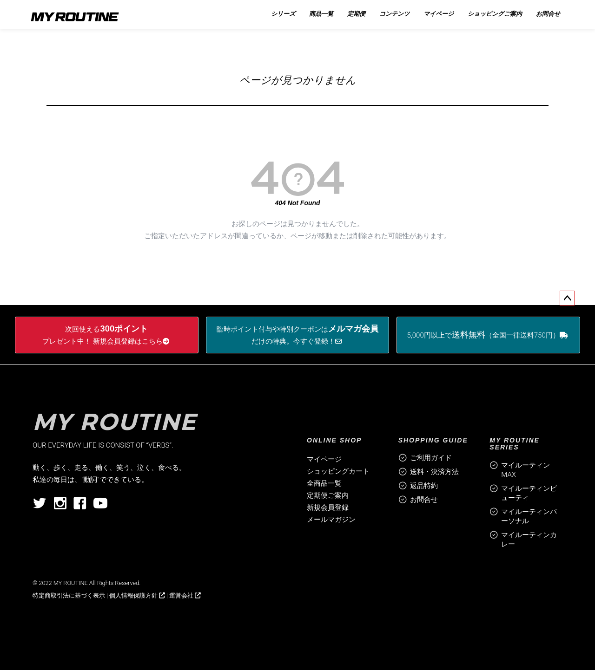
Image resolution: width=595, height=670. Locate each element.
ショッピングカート (338, 471)
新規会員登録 (328, 507)
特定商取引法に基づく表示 (69, 595)
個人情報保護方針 (137, 595)
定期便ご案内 (328, 495)
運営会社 (185, 595)
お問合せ (424, 499)
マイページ (324, 459)
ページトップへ (567, 298)
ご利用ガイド (431, 458)
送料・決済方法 (434, 472)
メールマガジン (331, 519)
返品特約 (424, 485)
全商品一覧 (324, 483)
